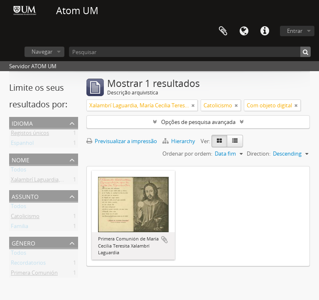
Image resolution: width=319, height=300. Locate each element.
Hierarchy (179, 141)
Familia (19, 227)
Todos (18, 171)
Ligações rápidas (264, 31)
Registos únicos (30, 134)
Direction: (258, 153)
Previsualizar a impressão (121, 141)
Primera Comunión (34, 274)
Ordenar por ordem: (187, 153)
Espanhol (22, 144)
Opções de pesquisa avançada (198, 122)
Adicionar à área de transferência (164, 240)
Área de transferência (223, 31)
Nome (20, 159)
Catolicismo (25, 217)
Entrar (294, 31)
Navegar (42, 51)
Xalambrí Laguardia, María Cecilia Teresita (62, 181)
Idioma (243, 31)
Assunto (25, 195)
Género (23, 242)
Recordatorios (28, 264)
